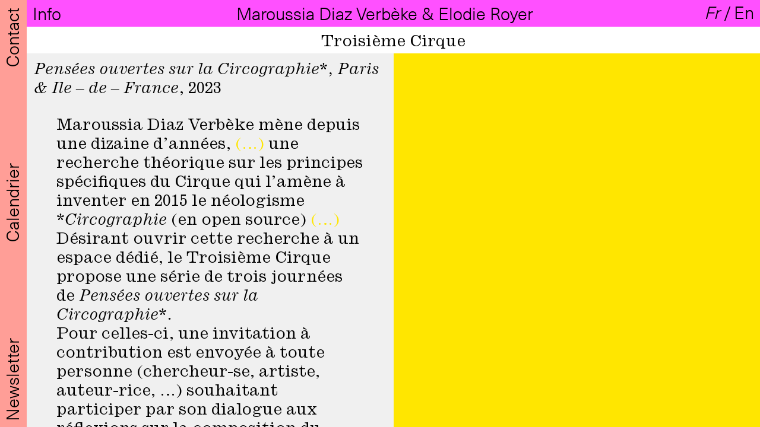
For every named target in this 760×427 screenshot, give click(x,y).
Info (49, 13)
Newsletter (12, 377)
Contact (12, 35)
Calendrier (12, 200)
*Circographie (111, 220)
